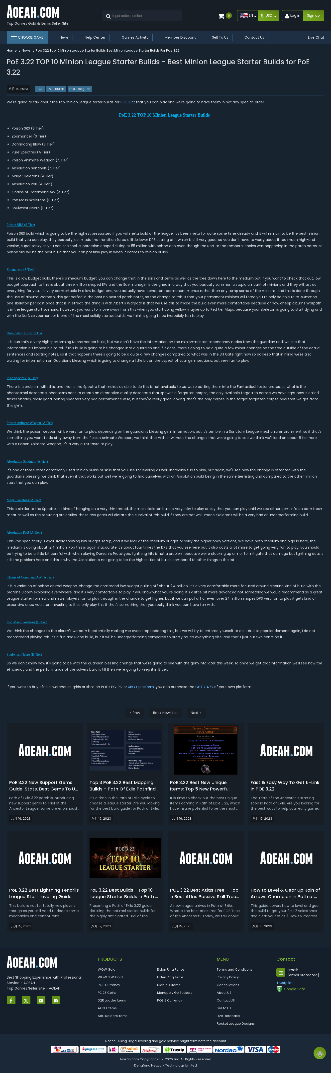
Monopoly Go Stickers (174, 992)
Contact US (226, 1000)
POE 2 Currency (169, 1000)
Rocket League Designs (236, 1023)
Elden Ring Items (170, 977)
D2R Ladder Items (112, 1000)
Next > (196, 712)
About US (224, 992)
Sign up (313, 15)
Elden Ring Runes (171, 969)
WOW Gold (106, 969)
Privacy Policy (228, 977)
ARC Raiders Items (112, 1015)
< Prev (135, 712)
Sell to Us (224, 1008)
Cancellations (228, 985)
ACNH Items (107, 1008)
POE (40, 88)
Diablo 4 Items (168, 985)
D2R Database (228, 1015)
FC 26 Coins (107, 992)
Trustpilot (284, 982)
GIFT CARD (204, 686)
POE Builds (56, 88)
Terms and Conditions (234, 969)
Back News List (165, 712)
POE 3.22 (128, 102)
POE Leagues (80, 88)
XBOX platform (141, 686)
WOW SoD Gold (110, 977)
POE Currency (109, 985)
